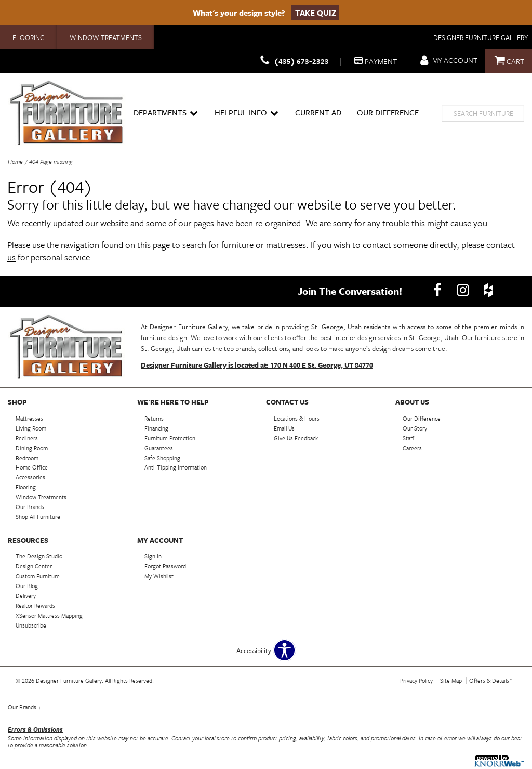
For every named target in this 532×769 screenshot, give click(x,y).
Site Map (451, 680)
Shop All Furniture (38, 516)
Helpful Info (246, 113)
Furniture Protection (169, 438)
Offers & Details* (490, 680)
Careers (412, 447)
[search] (483, 113)
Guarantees (158, 447)
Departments (166, 113)
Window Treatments (106, 37)
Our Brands (24, 706)
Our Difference (388, 112)
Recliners (27, 438)
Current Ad (318, 112)
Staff (408, 438)
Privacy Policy (416, 680)
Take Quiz (315, 12)
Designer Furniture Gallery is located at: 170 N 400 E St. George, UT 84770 (257, 365)
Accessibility (253, 650)
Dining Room (32, 447)
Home (15, 161)
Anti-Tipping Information (175, 467)
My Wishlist (159, 575)
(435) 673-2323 (293, 61)
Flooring (28, 37)
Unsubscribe (31, 625)
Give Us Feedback (296, 438)
